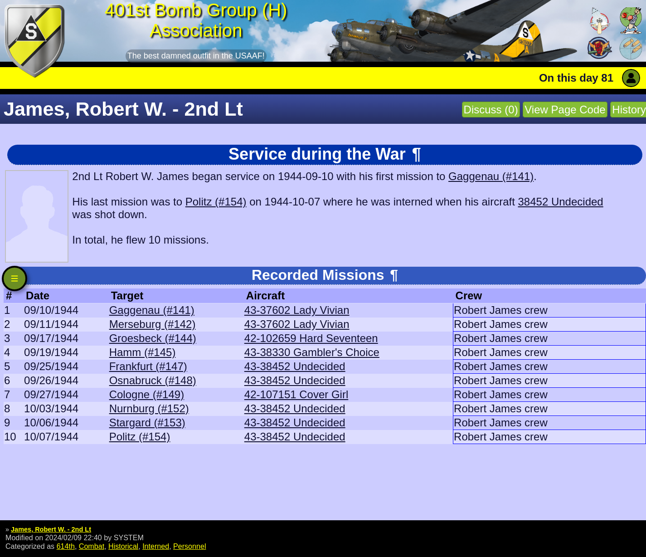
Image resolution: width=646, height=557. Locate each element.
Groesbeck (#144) (152, 338)
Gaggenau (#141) (491, 176)
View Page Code (565, 109)
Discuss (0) (491, 109)
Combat (91, 546)
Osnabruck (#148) (152, 380)
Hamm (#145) (142, 352)
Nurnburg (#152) (149, 408)
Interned (155, 546)
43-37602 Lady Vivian (297, 310)
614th (66, 546)
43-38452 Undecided (294, 366)
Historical (123, 546)
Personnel (189, 546)
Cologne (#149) (146, 394)
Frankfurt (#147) (148, 366)
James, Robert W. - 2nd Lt (51, 529)
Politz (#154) (216, 201)
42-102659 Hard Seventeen (311, 338)
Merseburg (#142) (152, 324)
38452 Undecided (560, 201)
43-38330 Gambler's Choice (311, 352)
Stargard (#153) (147, 422)
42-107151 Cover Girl (296, 394)
